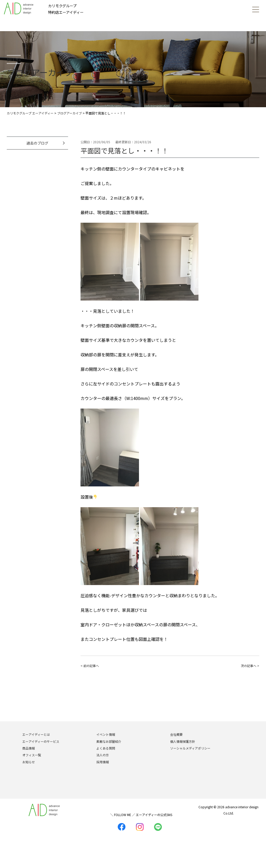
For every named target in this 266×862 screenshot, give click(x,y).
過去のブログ (37, 143)
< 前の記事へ (90, 665)
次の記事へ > (250, 665)
